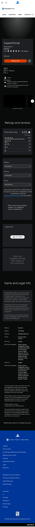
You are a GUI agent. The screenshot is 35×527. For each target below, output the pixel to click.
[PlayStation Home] (17, 2)
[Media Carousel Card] (14, 101)
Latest (4, 14)
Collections (12, 14)
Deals (20, 14)
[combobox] (17, 166)
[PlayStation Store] (8, 8)
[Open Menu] (2, 3)
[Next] (32, 101)
